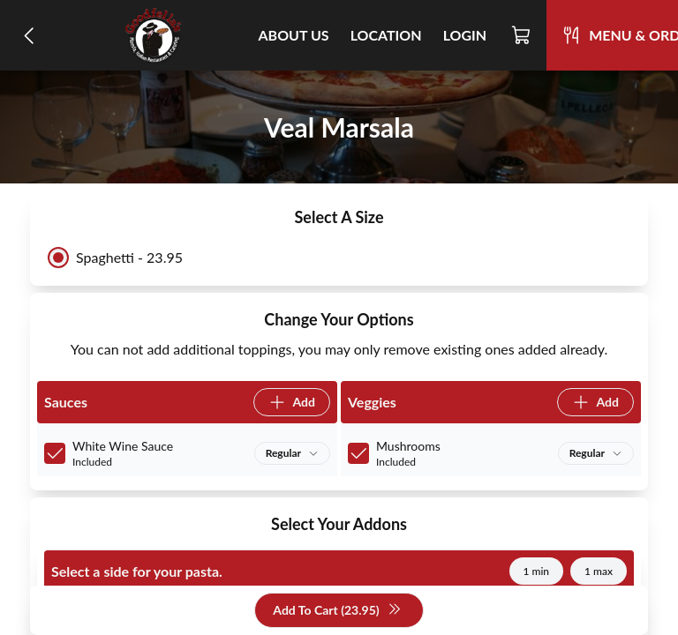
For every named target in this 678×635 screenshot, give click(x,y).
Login (465, 34)
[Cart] (521, 35)
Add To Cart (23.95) (337, 610)
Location (386, 34)
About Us (294, 34)
